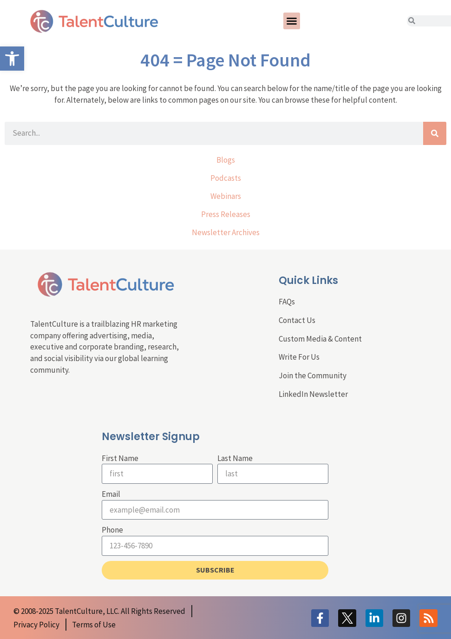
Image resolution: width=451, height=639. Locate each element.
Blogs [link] (225, 160)
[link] (12, 58)
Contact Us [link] (297, 320)
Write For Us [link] (299, 357)
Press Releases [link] (225, 214)
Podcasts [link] (225, 178)
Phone (112, 530)
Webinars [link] (225, 196)
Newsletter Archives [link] (226, 232)
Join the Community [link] (312, 375)
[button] (291, 21)
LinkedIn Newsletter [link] (313, 394)
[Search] (434, 133)
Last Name (235, 458)
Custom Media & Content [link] (320, 339)
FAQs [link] (287, 301)
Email (111, 494)
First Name (120, 458)
